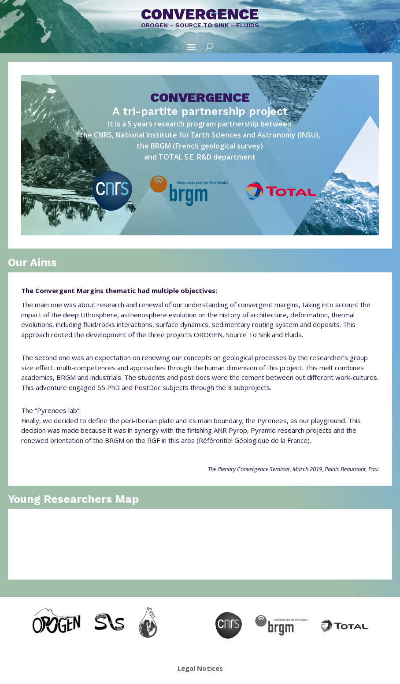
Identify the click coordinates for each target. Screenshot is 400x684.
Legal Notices (200, 668)
